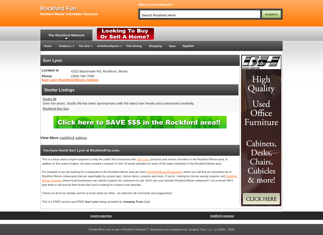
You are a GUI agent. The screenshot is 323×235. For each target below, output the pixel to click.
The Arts (84, 45)
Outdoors (65, 45)
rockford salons (73, 138)
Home (48, 45)
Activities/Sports (108, 45)
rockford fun (58, 9)
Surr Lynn (143, 159)
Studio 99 (49, 99)
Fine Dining (134, 45)
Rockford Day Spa (56, 109)
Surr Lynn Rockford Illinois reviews (70, 80)
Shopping (155, 45)
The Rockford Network (66, 35)
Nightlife (188, 45)
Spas (172, 45)
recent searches (101, 215)
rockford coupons (222, 215)
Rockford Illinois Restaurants (164, 171)
